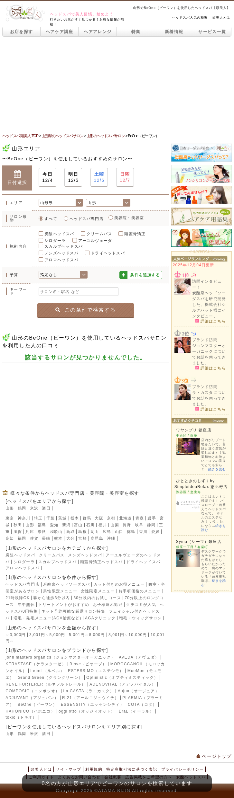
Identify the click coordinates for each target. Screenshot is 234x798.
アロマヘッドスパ (61, 260)
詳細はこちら (210, 321)
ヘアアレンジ (97, 31)
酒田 (46, 508)
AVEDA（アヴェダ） (139, 657)
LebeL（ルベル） (47, 671)
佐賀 (34, 538)
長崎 (46, 538)
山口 (119, 531)
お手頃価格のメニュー (139, 591)
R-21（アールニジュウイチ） (90, 698)
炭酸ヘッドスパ (59, 234)
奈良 (42, 531)
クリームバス (99, 234)
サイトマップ (68, 769)
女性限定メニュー (98, 591)
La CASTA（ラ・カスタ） (88, 691)
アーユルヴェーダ (95, 240)
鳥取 (70, 531)
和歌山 (56, 531)
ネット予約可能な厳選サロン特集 (73, 611)
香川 (143, 531)
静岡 (151, 525)
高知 (9, 538)
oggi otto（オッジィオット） (87, 711)
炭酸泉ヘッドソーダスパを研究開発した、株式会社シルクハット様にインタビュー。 (209, 304)
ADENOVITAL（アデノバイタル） (122, 684)
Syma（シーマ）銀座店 (198, 541)
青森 (140, 518)
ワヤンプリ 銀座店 (193, 430)
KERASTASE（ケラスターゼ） (35, 664)
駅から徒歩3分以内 (51, 598)
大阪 (99, 518)
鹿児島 (96, 538)
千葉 (50, 518)
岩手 (151, 518)
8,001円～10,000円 (127, 635)
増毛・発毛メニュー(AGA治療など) (47, 618)
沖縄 (111, 538)
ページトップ (214, 756)
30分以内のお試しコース (97, 598)
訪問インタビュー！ (207, 284)
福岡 (22, 538)
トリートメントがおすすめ (63, 604)
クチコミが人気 (141, 604)
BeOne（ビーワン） (37, 704)
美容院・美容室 (129, 218)
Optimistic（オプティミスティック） (122, 677)
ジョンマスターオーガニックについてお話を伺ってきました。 (209, 354)
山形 (9, 508)
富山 (78, 525)
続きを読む (217, 469)
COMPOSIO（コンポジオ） (32, 691)
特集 (136, 31)
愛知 (54, 525)
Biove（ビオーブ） (88, 664)
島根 (82, 531)
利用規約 (93, 769)
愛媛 (155, 531)
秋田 (18, 525)
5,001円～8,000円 (87, 635)
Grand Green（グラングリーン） (50, 677)
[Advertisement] (117, 85)
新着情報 (174, 31)
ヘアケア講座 (59, 31)
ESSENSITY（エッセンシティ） (92, 704)
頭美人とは (221, 17)
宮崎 (82, 538)
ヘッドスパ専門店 (87, 219)
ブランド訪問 (205, 340)
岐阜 (139, 525)
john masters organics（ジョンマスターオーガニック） (60, 657)
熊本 (58, 538)
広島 (107, 531)
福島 (42, 525)
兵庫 (29, 531)
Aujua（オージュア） (138, 691)
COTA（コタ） (142, 704)
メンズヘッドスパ (61, 253)
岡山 (94, 531)
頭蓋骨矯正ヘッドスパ (101, 562)
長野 (127, 525)
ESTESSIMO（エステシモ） (96, 671)
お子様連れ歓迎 (108, 604)
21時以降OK (17, 598)
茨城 (62, 518)
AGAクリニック (100, 618)
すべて (50, 219)
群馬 (87, 518)
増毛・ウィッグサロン (140, 618)
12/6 (99, 177)
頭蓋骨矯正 (134, 234)
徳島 (131, 531)
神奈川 (24, 518)
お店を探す (21, 31)
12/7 (125, 177)
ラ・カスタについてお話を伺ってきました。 (209, 398)
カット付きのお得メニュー (119, 584)
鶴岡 (22, 508)
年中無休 (26, 604)
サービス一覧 (212, 31)
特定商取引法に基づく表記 (131, 769)
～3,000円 (15, 635)
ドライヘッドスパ (108, 253)
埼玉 (38, 518)
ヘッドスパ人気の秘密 (190, 17)
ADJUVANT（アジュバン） (31, 698)
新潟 (66, 525)
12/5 (73, 177)
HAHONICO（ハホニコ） (30, 711)
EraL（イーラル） (136, 711)
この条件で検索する (85, 310)
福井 (102, 525)
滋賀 (18, 531)
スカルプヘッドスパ (63, 246)
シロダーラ (55, 240)
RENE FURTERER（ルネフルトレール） (45, 684)
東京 (9, 518)
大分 (70, 538)
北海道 (125, 518)
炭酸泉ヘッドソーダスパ (66, 584)
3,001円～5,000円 (47, 635)
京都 (111, 518)
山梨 (114, 525)
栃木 (74, 518)
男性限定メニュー (60, 591)
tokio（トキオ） (21, 717)
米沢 (34, 508)
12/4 (47, 177)
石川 (90, 525)
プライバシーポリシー (182, 769)
